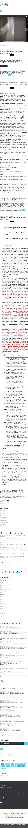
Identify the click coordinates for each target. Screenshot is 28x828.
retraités (9, 200)
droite (17, 73)
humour (8, 766)
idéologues (15, 205)
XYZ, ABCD (4, 4)
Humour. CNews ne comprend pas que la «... (10, 715)
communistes (14, 207)
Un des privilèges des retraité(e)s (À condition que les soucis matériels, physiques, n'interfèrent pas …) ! (13, 84)
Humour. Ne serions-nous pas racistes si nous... (15, 637)
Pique (1, 542)
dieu (2, 763)
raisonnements (18, 202)
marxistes (8, 207)
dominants (2, 73)
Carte (3, 681)
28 (9, 572)
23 (17, 571)
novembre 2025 (3, 519)
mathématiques (10, 209)
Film (1, 587)
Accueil (4, 794)
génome (15, 203)
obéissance (18, 200)
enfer (11, 204)
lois (10, 497)
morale (16, 72)
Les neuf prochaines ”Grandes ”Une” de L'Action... (11, 556)
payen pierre (3, 75)
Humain (9, 71)
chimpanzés (10, 203)
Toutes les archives (4, 527)
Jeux (1, 596)
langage (23, 209)
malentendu (18, 210)
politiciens (10, 205)
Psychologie (3, 72)
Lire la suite (4, 65)
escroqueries (16, 493)
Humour (13, 71)
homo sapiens (3, 203)
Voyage (2, 617)
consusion (12, 210)
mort (8, 204)
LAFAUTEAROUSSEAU (5, 557)
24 (21, 571)
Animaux (2, 582)
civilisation (7, 496)
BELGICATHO (23, 538)
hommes (24, 202)
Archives (13, 797)
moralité (21, 492)
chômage (9, 202)
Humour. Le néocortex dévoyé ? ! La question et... (12, 673)
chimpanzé (23, 203)
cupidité (20, 496)
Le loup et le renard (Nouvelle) (7, 547)
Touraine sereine (9, 542)
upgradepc (24, 549)
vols (11, 493)
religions (2, 205)
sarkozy (16, 496)
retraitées (13, 200)
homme (19, 203)
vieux (22, 72)
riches (14, 492)
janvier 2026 (3, 515)
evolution (16, 495)
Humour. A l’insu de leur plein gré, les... (8, 701)
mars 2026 (2, 512)
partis (6, 205)
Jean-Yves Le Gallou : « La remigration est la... (10, 540)
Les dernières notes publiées (15, 813)
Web (1, 200)
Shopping (2, 613)
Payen (1, 627)
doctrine (7, 206)
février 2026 (3, 513)
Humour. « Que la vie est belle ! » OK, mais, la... (10, 734)
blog (22, 817)
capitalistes (13, 73)
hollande (7, 763)
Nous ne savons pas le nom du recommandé (10, 553)
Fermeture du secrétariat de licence (8, 551)
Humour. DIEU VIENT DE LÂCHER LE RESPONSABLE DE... (11, 662)
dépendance (3, 202)
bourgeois (8, 73)
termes (19, 209)
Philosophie (18, 71)
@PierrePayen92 (4, 775)
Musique (2, 601)
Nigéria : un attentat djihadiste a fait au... (9, 538)
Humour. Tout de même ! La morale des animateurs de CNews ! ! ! (11, 52)
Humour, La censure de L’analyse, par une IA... (13, 668)
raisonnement (3, 204)
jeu (21, 204)
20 (5, 571)
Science (2, 492)
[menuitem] (4, 794)
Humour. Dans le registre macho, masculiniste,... (11, 720)
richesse (10, 492)
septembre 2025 (4, 522)
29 (13, 572)
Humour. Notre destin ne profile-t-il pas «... (14, 652)
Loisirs (1, 599)
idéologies (16, 206)
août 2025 (2, 524)
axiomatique (20, 207)
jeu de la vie (15, 204)
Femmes (2, 585)
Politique (23, 71)
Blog (17, 198)
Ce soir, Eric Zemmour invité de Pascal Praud (10, 535)
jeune (19, 72)
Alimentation (3, 580)
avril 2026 (2, 510)
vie (19, 204)
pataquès (8, 210)
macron (3, 766)
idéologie (2, 206)
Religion (8, 72)
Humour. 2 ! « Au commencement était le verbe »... (13, 656)
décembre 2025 (3, 517)
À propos (12, 794)
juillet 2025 (2, 526)
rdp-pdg (21, 73)
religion (23, 204)
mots (16, 209)
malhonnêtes (10, 495)
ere (19, 495)
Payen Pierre (3, 655)
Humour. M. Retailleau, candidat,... (7, 706)
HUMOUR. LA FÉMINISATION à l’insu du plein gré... (16, 627)
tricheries (8, 493)
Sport (1, 615)
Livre (1, 598)
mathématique (3, 209)
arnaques (21, 493)
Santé (24, 199)
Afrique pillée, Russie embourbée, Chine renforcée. (11, 544)
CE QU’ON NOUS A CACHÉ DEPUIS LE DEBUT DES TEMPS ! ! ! (13, 218)
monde (12, 496)
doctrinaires (20, 205)
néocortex (18, 763)
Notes (19, 794)
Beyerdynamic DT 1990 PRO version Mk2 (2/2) (10, 549)
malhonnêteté (3, 495)
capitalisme (2, 207)
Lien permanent (4, 70)
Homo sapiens (3, 71)
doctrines (11, 206)
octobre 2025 (3, 520)
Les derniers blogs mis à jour (6, 813)
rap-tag (24, 73)
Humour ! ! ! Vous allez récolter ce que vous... (10, 692)
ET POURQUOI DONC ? (20, 547)
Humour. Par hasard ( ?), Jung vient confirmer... (10, 729)
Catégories (4, 797)
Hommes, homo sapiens (21, 70)
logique (12, 202)
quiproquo (2, 210)
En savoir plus (17, 827)
